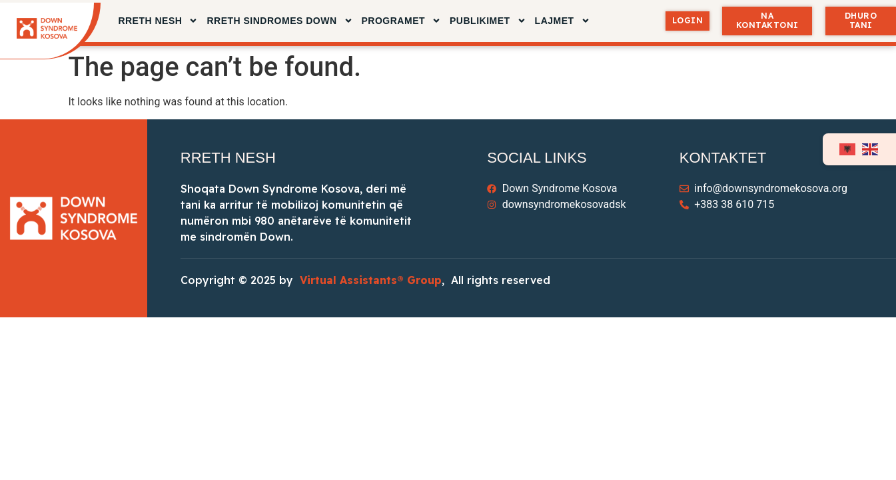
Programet (402, 21)
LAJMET (562, 21)
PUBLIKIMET (488, 21)
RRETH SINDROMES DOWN (279, 21)
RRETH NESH (158, 21)
